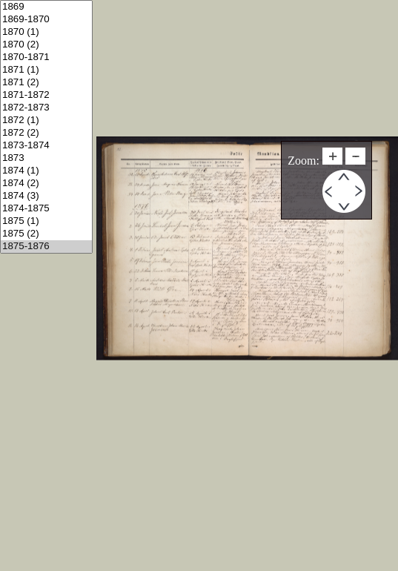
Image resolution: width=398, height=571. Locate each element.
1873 (46, 158)
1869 (46, 7)
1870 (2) (46, 45)
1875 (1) (46, 221)
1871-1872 (46, 95)
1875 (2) (46, 234)
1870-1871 (46, 57)
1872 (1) (46, 120)
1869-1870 (46, 19)
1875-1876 (46, 246)
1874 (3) (46, 196)
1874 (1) (46, 171)
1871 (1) (46, 70)
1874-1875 (46, 208)
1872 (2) (46, 133)
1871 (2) (46, 82)
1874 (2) (46, 183)
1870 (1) (46, 32)
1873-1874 (46, 145)
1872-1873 (46, 108)
